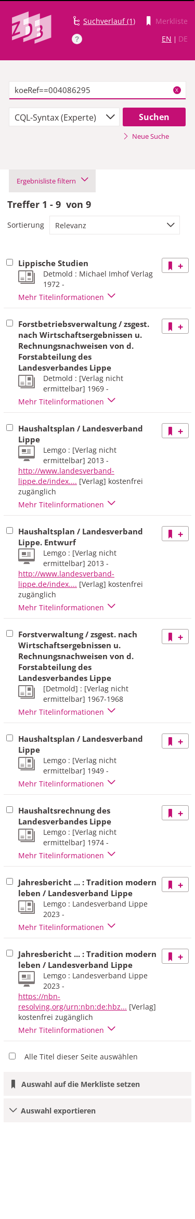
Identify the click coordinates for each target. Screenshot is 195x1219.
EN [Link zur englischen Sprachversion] (167, 39)
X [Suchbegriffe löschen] (176, 90)
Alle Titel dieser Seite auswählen (81, 1056)
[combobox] (64, 117)
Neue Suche (146, 136)
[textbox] (97, 90)
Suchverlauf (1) (109, 21)
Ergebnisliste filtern (52, 181)
